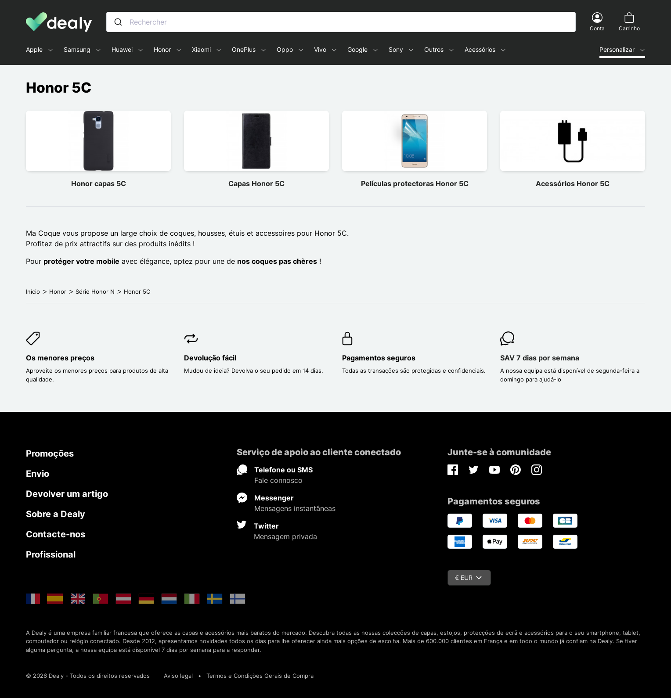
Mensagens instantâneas (295, 508)
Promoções (50, 453)
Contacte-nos (55, 534)
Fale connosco (278, 480)
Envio (37, 473)
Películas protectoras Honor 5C (415, 183)
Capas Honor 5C (256, 183)
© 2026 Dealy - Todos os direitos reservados (88, 675)
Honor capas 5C (98, 183)
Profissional (51, 554)
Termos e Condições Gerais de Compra (260, 675)
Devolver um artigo (67, 494)
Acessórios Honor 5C (573, 183)
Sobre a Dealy (55, 514)
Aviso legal (178, 675)
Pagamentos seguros (378, 357)
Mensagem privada (285, 536)
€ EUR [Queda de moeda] (468, 577)
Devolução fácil (210, 357)
